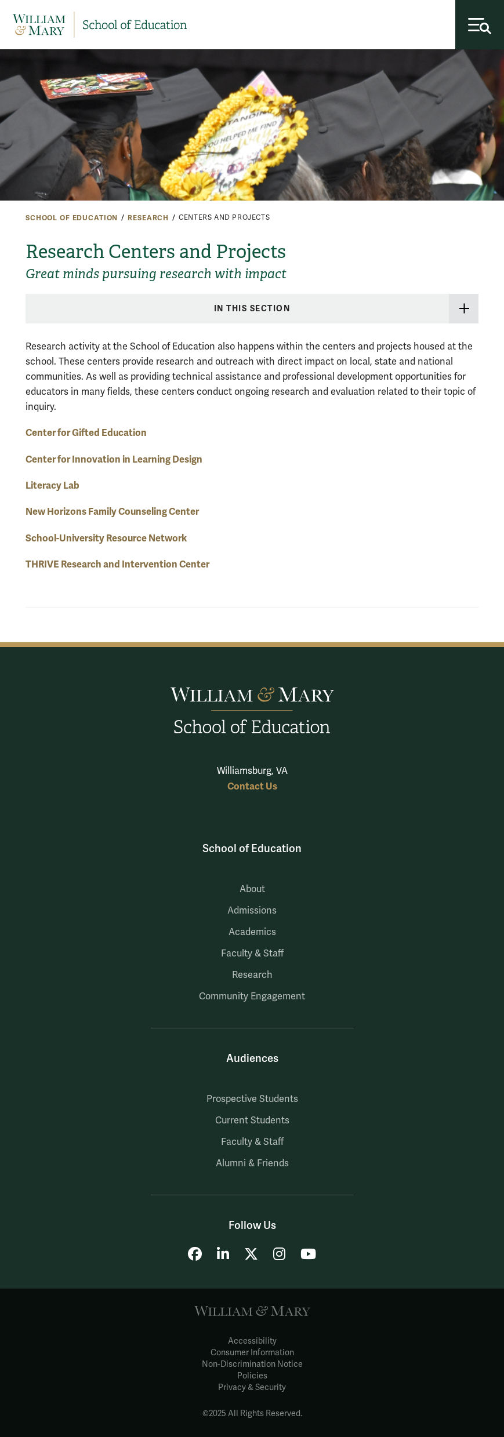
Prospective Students (252, 1099)
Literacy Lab (52, 485)
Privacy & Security (252, 1387)
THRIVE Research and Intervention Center (117, 564)
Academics (252, 932)
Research (148, 218)
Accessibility (252, 1341)
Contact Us (252, 786)
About (252, 889)
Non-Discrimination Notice (252, 1364)
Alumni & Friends (252, 1163)
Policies (252, 1376)
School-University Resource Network (106, 538)
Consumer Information (252, 1353)
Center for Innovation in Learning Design (114, 459)
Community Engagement (252, 996)
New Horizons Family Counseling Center (112, 511)
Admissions (252, 910)
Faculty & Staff (252, 953)
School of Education (72, 218)
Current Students (252, 1120)
